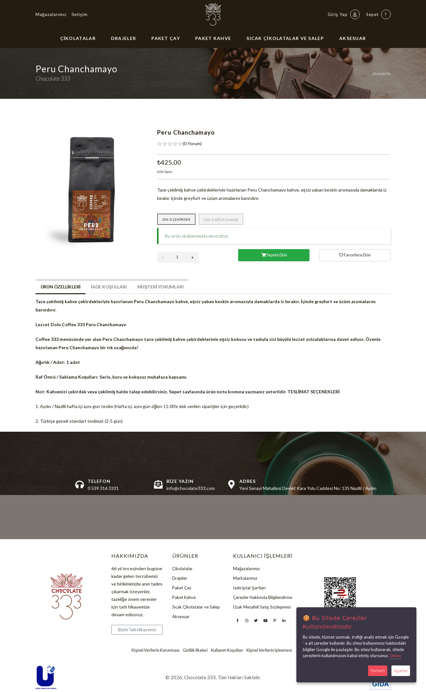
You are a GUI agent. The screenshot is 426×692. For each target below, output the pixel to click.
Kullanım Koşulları (227, 650)
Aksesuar (352, 38)
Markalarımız (245, 578)
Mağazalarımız (51, 14)
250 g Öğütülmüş (221, 220)
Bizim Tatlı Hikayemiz (137, 629)
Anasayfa (381, 74)
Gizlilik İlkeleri (195, 650)
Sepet (378, 14)
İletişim (80, 14)
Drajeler (123, 38)
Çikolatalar (78, 38)
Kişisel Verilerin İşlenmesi (269, 650)
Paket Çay (165, 38)
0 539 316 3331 (103, 488)
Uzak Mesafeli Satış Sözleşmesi (262, 606)
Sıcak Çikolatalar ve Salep (285, 38)
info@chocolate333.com (190, 488)
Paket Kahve (213, 38)
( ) (192, 143)
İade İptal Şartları (249, 587)
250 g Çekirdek (176, 219)
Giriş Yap (344, 14)
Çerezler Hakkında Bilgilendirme (262, 597)
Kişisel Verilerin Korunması (155, 650)
